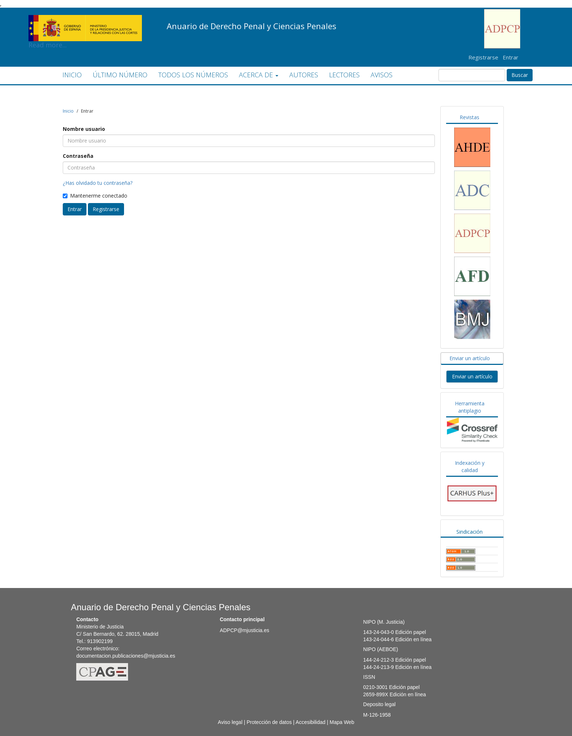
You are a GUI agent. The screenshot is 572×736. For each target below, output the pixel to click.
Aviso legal (230, 722)
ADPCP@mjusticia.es (244, 630)
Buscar (519, 74)
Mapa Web (341, 722)
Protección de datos (269, 722)
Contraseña (78, 155)
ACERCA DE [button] (258, 74)
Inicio (68, 111)
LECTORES (344, 74)
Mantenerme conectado (95, 195)
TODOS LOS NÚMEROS (193, 74)
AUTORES (303, 74)
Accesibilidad (310, 722)
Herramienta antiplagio (469, 407)
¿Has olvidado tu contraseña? (97, 182)
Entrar (510, 57)
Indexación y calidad (469, 466)
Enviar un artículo (469, 358)
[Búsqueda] (471, 75)
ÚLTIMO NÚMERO (120, 74)
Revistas (469, 117)
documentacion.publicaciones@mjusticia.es (125, 656)
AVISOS (382, 74)
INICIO (72, 74)
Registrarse (483, 57)
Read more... (85, 20)
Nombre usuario (84, 128)
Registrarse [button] (106, 209)
